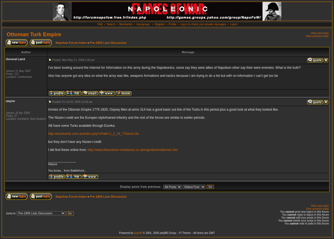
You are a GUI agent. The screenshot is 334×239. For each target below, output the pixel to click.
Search (111, 24)
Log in (233, 24)
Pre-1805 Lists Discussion (108, 42)
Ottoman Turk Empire (34, 34)
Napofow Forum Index (71, 42)
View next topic (320, 33)
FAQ (100, 24)
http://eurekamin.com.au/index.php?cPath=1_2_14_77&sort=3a (93, 134)
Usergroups (143, 24)
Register (160, 24)
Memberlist (125, 24)
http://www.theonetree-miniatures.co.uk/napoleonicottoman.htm (133, 150)
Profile (172, 24)
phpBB (138, 232)
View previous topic (317, 36)
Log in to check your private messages (203, 24)
